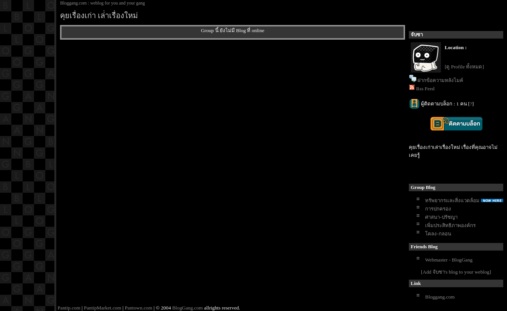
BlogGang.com (187, 308)
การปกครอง (438, 209)
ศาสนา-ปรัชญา (441, 217)
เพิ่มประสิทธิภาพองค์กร (450, 225)
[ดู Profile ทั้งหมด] (464, 67)
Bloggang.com (440, 297)
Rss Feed (425, 88)
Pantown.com (138, 308)
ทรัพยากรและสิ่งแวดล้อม (452, 200)
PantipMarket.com (102, 308)
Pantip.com (69, 308)
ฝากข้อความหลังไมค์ (440, 80)
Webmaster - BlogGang (449, 260)
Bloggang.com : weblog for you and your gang (102, 3)
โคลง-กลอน (438, 234)
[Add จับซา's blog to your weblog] (456, 272)
